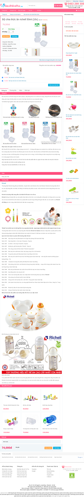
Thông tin (4, 90)
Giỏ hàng (79, 10)
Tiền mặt (49, 469)
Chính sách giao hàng (7, 473)
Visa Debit (49, 473)
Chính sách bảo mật (6, 476)
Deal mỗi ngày (21, 10)
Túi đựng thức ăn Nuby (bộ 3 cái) (30, 428)
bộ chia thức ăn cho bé (20, 457)
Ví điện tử (49, 476)
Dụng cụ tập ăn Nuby (8, 428)
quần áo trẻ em (4, 493)
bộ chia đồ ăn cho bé (32, 457)
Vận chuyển (58, 60)
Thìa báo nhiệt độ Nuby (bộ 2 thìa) (11, 405)
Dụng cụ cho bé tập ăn (15, 14)
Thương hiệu (13, 90)
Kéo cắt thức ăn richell (71, 158)
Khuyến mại (13, 10)
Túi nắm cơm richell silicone (72, 178)
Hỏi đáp (39, 10)
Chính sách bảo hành (22, 473)
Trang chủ (4, 10)
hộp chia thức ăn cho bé (7, 457)
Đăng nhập (75, 1)
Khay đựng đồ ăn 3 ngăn (71, 53)
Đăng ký (81, 1)
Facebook (34, 469)
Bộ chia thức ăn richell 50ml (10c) (31, 14)
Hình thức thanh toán (22, 471)
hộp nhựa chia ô (58, 457)
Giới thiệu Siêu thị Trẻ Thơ (23, 469)
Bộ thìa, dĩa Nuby (27, 405)
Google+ (34, 471)
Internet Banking (50, 471)
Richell (11, 96)
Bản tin (68, 1)
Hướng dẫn (52, 60)
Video (20, 90)
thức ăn (56, 149)
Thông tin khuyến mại (22, 474)
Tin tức (30, 10)
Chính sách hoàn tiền (22, 476)
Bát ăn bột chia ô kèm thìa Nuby (50, 428)
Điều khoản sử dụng (44, 60)
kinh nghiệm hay (66, 496)
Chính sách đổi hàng (6, 474)
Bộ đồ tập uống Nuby (47, 405)
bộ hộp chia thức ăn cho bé (46, 457)
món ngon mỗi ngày (56, 496)
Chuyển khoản (50, 474)
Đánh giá (27, 90)
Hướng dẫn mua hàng (7, 471)
